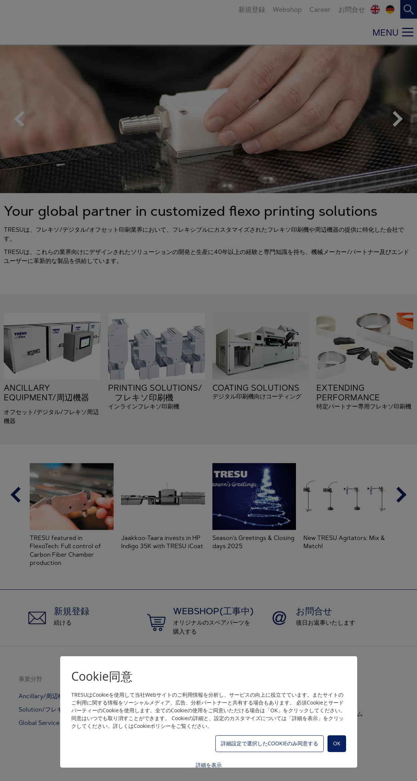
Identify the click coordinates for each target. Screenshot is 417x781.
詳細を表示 (209, 764)
